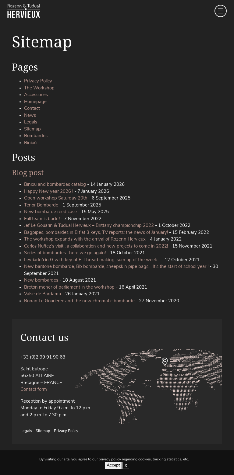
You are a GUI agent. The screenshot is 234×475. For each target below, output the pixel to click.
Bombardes (36, 135)
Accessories (36, 94)
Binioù (30, 142)
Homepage (35, 101)
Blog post (28, 172)
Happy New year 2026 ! (48, 191)
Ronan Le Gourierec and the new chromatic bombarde (79, 301)
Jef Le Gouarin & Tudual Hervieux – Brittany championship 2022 (89, 225)
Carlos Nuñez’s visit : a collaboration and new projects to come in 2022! (96, 246)
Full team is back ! (42, 219)
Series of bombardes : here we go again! (65, 253)
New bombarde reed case (50, 212)
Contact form (33, 389)
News (30, 115)
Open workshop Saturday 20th (55, 198)
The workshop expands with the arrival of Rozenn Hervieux (85, 239)
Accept (113, 465)
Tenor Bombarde (41, 205)
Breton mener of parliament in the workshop (69, 287)
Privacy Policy (38, 81)
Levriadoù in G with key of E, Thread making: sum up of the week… (92, 260)
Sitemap (32, 129)
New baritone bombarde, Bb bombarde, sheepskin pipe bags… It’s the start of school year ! (116, 266)
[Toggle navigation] (220, 11)
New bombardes (41, 280)
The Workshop (39, 88)
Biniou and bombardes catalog (55, 184)
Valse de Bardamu (42, 294)
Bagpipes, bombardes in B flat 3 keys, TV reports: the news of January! (96, 232)
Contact (32, 108)
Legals (30, 122)
